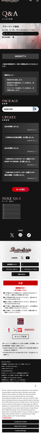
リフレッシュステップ (30, 210)
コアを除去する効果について (11, 240)
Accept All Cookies (20, 422)
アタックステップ (29, 216)
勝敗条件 (26, 222)
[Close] (35, 386)
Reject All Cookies (20, 426)
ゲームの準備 (9, 210)
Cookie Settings (31, 288)
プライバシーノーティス (30, 293)
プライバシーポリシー (12, 293)
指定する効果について (30, 234)
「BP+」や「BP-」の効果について (30, 240)
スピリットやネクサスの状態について (30, 228)
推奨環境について (12, 288)
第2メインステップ (11, 222)
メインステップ (9, 216)
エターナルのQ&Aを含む (23, 38)
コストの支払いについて (11, 228)
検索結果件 (20, 59)
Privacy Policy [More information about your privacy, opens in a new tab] (7, 418)
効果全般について (10, 234)
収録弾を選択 (8, 112)
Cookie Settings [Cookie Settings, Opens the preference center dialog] (20, 430)
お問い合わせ (21, 298)
